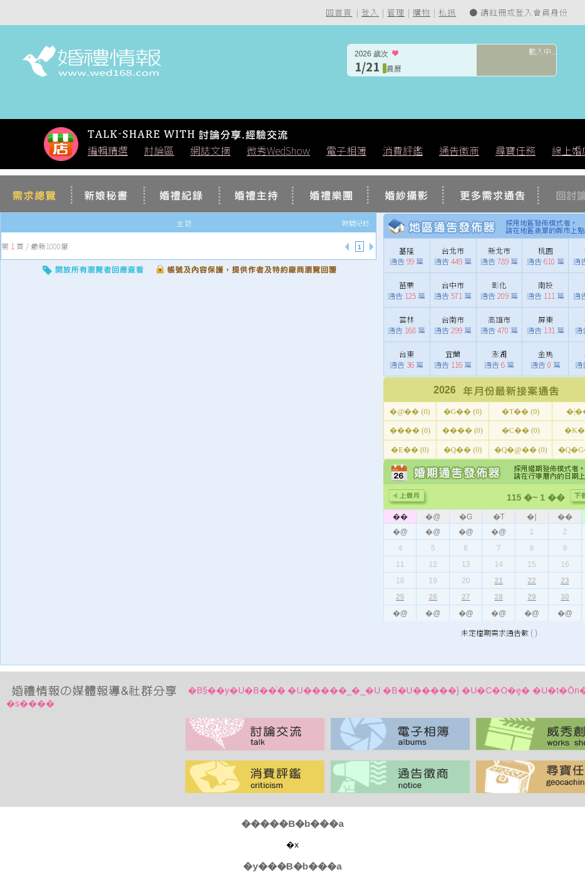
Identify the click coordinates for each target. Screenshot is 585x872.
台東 (406, 353)
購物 (421, 12)
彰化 (499, 284)
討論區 (159, 150)
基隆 (406, 250)
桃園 (545, 250)
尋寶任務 (515, 150)
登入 (370, 12)
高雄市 (499, 319)
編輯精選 (108, 150)
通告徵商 (459, 150)
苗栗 (406, 284)
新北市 (499, 250)
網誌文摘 (210, 150)
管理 (396, 12)
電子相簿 (346, 150)
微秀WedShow (278, 150)
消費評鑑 (403, 150)
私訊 (447, 12)
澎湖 (499, 353)
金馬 (545, 353)
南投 (545, 284)
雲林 (406, 319)
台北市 (453, 250)
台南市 (453, 319)
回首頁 (339, 12)
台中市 (453, 284)
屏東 (545, 319)
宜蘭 (452, 353)
